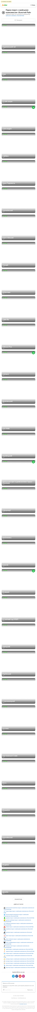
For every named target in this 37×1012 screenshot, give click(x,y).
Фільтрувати (18, 20)
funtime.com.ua (23, 1004)
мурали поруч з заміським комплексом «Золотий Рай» (20, 951)
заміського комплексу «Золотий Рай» (15, 15)
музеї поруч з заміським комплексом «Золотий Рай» (19, 949)
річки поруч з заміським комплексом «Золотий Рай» (19, 965)
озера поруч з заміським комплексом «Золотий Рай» (19, 953)
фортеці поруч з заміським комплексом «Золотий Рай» (20, 967)
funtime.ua (14, 998)
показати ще (18, 899)
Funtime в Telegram (6, 1)
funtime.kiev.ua (22, 998)
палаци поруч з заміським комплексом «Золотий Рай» (20, 959)
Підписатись (30, 989)
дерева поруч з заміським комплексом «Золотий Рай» (20, 917)
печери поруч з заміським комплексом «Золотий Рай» (20, 961)
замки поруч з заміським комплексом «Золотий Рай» (19, 926)
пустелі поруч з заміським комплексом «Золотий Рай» (20, 963)
